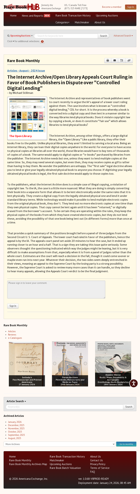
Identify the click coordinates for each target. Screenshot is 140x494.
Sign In (130, 6)
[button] (123, 35)
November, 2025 (16, 428)
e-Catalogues (15, 337)
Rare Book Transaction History (73, 15)
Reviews (12, 334)
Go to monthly (126, 444)
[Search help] (42, 41)
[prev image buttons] (11, 363)
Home (13, 15)
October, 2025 (15, 431)
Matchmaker (82, 22)
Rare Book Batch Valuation (65, 468)
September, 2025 (16, 435)
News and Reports (32, 15)
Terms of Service (100, 468)
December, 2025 (16, 425)
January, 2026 (14, 422)
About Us (100, 22)
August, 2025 (14, 438)
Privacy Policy (97, 464)
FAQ (92, 471)
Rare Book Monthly (20, 460)
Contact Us (96, 460)
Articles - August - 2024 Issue (26, 70)
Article (11, 401)
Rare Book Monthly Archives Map (28, 464)
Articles (12, 331)
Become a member (111, 6)
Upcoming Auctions (107, 15)
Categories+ (62, 22)
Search (103, 35)
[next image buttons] (42, 363)
